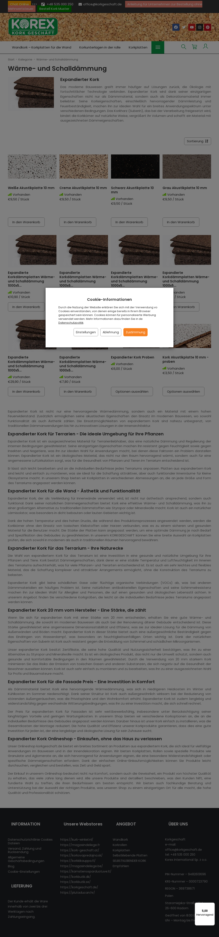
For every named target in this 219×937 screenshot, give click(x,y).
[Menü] (212, 905)
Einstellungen (86, 332)
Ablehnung (111, 332)
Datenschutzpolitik (70, 323)
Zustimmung (135, 332)
